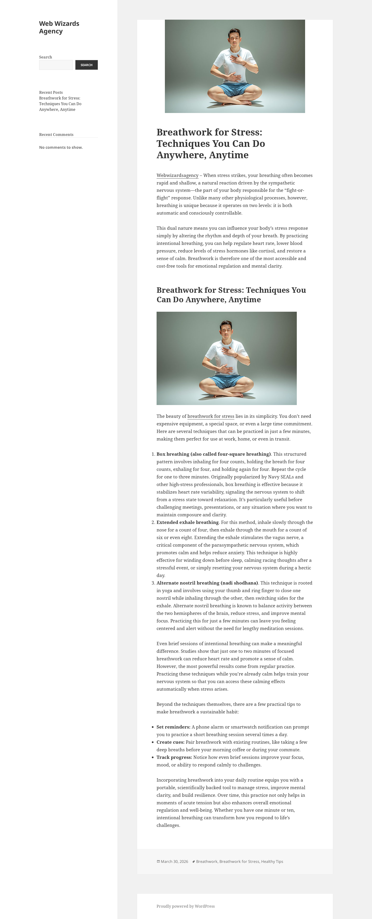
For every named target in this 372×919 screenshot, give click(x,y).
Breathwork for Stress (239, 861)
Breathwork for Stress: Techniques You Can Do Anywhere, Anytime (60, 103)
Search (45, 57)
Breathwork (207, 861)
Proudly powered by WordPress (186, 906)
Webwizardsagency (178, 175)
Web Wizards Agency (59, 27)
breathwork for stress (210, 416)
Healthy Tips (272, 861)
